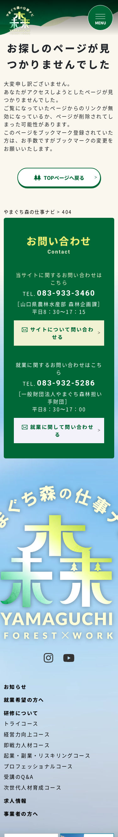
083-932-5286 (66, 383)
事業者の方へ (21, 813)
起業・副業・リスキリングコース (47, 755)
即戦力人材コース (27, 745)
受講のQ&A (19, 776)
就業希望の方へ (24, 699)
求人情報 (15, 800)
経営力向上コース (27, 734)
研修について (21, 713)
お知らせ (15, 686)
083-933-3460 (66, 293)
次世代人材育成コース (33, 787)
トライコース (21, 723)
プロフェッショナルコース (38, 766)
